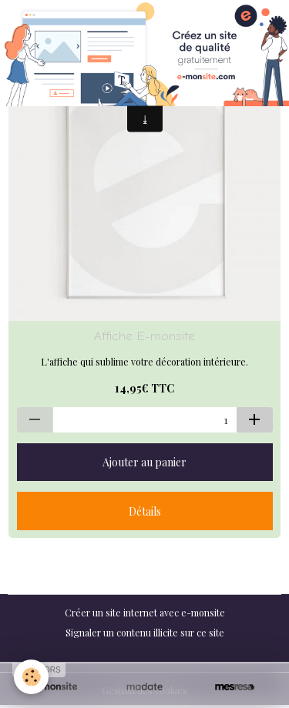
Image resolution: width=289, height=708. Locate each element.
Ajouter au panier (144, 462)
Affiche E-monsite (144, 336)
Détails (145, 511)
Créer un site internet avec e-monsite (145, 612)
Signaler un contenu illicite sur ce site (145, 632)
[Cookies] (31, 677)
